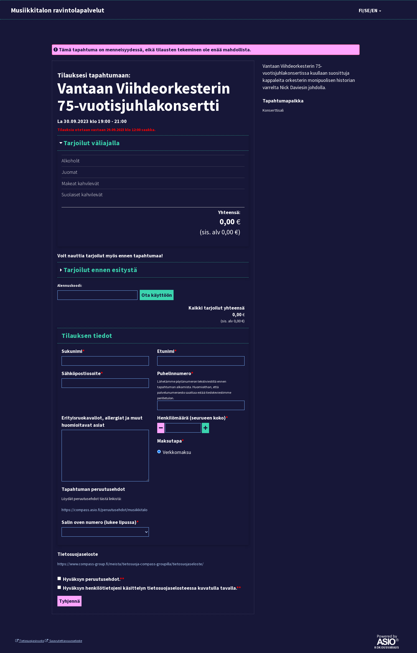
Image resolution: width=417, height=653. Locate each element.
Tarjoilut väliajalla (91, 143)
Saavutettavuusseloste (63, 641)
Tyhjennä (69, 601)
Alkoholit (71, 160)
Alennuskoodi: (69, 285)
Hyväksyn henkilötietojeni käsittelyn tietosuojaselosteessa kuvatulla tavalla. (148, 588)
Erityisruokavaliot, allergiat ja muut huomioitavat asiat (102, 421)
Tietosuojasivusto (29, 641)
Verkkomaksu (174, 452)
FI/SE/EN (370, 10)
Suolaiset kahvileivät (82, 194)
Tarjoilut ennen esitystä (100, 269)
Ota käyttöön (156, 295)
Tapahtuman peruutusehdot (93, 489)
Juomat (69, 172)
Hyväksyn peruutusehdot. (89, 579)
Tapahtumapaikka (283, 100)
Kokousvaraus (386, 648)
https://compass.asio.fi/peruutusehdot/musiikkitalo (105, 509)
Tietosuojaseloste (77, 554)
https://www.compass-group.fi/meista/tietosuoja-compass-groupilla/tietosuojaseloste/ (130, 563)
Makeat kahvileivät (80, 183)
